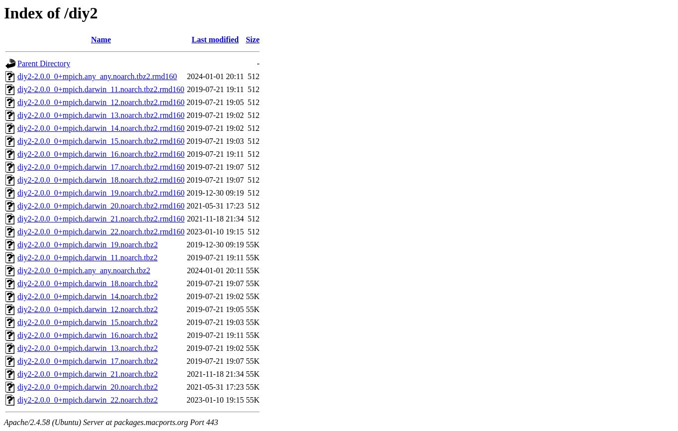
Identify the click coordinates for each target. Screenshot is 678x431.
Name (101, 39)
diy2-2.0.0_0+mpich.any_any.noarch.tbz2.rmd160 (97, 76)
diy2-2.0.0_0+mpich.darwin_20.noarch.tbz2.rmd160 (101, 206)
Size (253, 39)
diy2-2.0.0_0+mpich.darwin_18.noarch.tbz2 (87, 283)
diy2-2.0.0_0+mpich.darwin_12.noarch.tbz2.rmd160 (101, 102)
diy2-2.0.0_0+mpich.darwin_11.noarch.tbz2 (87, 257)
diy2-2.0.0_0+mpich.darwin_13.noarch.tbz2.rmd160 (101, 115)
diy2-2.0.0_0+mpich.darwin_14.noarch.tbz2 (87, 296)
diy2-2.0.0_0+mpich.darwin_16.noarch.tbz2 (87, 335)
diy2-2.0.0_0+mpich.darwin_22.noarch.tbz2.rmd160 (101, 231)
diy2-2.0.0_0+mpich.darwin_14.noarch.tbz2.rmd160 (101, 128)
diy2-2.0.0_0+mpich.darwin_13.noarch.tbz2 (87, 348)
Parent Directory (43, 63)
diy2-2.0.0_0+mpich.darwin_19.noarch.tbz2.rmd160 (101, 193)
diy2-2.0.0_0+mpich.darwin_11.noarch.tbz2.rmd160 (100, 89)
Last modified (215, 39)
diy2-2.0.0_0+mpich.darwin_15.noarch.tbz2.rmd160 (101, 141)
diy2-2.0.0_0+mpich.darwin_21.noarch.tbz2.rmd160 (101, 219)
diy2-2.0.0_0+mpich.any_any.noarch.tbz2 (83, 270)
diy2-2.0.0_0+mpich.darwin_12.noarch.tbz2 (87, 309)
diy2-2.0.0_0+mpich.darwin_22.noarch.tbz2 (87, 400)
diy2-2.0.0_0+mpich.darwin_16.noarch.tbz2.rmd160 (101, 154)
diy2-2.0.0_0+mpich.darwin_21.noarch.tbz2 (87, 374)
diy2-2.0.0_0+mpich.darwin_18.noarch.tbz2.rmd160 (101, 180)
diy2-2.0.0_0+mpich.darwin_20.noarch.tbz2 (87, 387)
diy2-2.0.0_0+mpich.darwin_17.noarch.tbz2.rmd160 (101, 167)
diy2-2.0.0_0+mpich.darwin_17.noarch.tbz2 (87, 361)
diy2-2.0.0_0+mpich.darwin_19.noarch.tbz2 (87, 244)
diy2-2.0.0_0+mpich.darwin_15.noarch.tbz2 (87, 322)
